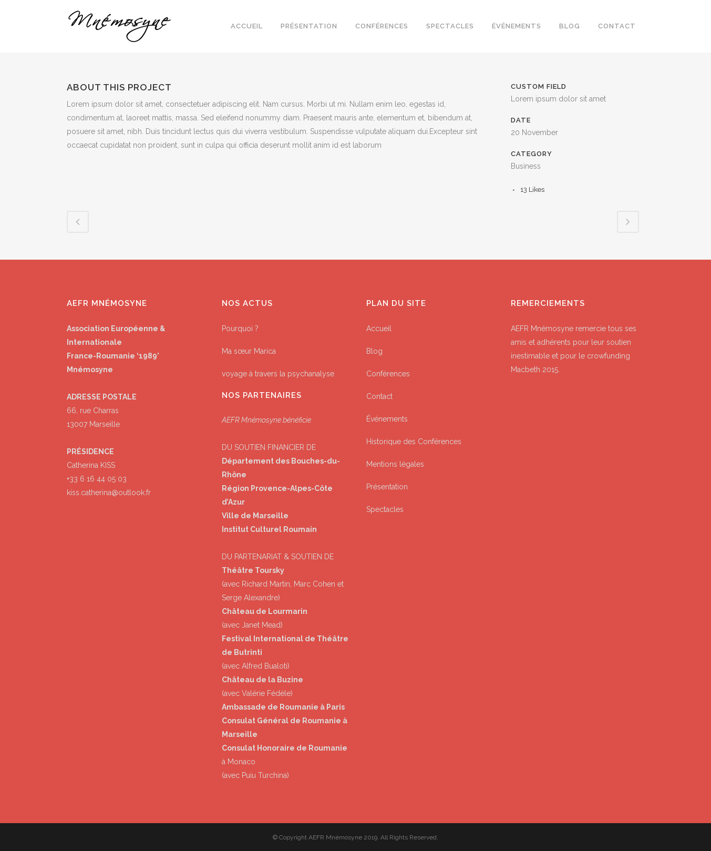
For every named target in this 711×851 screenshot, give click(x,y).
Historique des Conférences (413, 441)
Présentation (387, 487)
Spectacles (385, 509)
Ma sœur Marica (249, 351)
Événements (387, 419)
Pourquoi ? (240, 328)
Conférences (388, 374)
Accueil (378, 328)
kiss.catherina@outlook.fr (109, 492)
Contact (379, 396)
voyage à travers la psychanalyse (278, 374)
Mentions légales (395, 464)
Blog (374, 351)
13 (532, 189)
